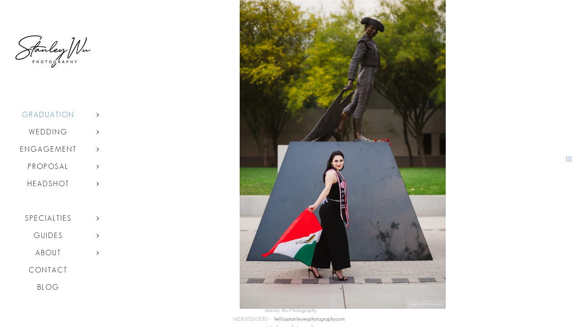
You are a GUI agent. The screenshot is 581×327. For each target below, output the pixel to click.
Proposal (48, 166)
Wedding (48, 132)
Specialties (48, 218)
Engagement (48, 149)
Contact (48, 270)
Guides (48, 235)
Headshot (48, 184)
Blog (48, 287)
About (48, 253)
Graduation (48, 115)
